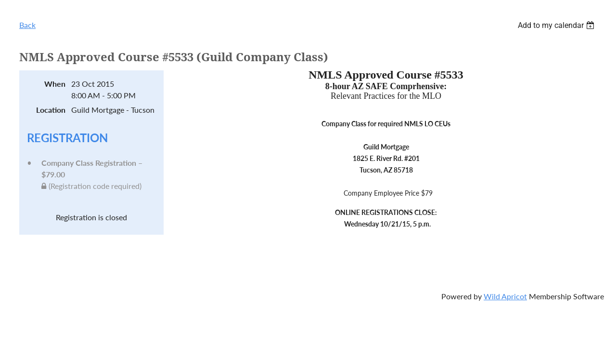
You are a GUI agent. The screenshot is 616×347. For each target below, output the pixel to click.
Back (27, 24)
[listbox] (557, 25)
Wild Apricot (505, 296)
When (54, 83)
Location (50, 109)
